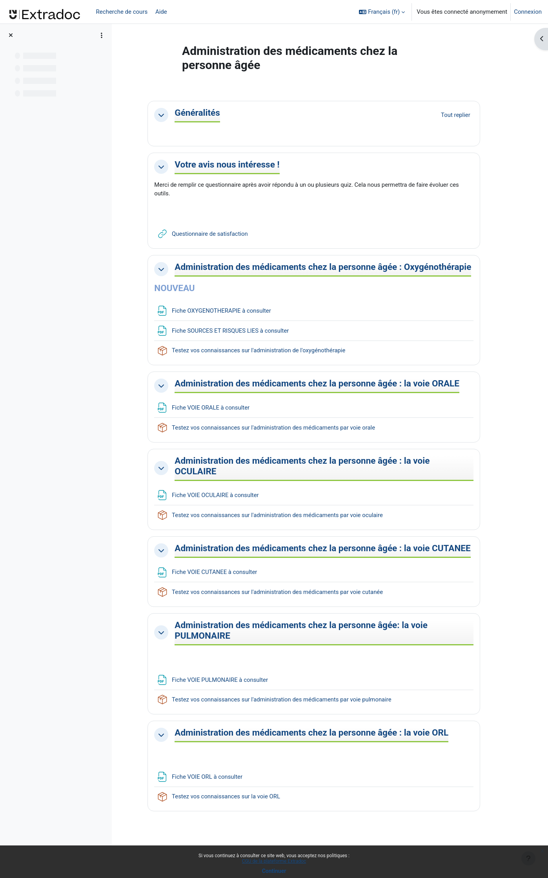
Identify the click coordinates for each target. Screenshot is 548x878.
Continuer (274, 871)
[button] (382, 12)
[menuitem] (173, 12)
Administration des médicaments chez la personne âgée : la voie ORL (332, 765)
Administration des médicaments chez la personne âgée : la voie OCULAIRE (322, 487)
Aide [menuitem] (160, 11)
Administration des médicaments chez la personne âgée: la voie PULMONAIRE (321, 662)
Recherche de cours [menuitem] (122, 11)
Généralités (217, 112)
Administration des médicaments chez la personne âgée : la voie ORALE (322, 399)
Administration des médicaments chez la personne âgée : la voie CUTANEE (322, 574)
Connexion (528, 11)
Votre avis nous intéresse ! (247, 164)
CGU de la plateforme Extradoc (274, 861)
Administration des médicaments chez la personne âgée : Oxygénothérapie (308, 272)
